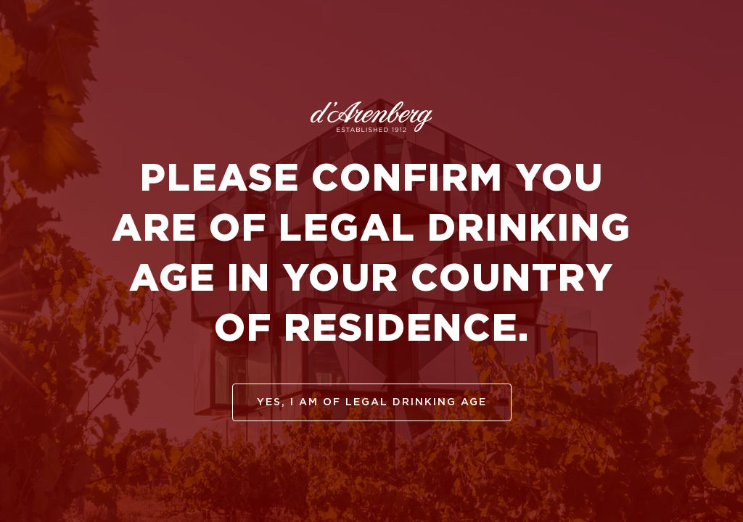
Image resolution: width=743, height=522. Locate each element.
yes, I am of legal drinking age (372, 402)
